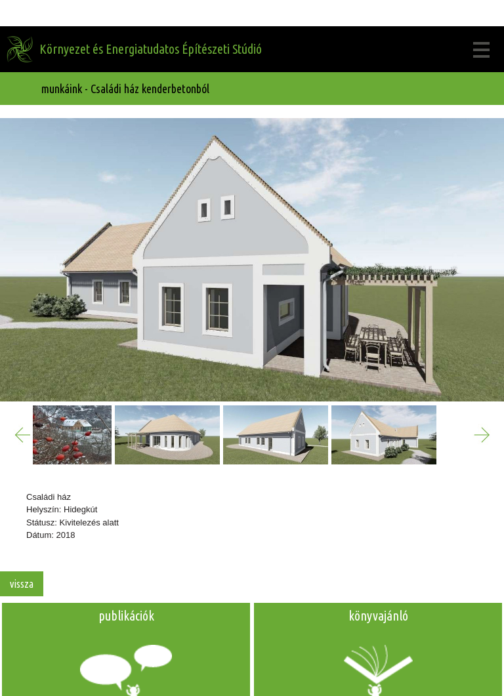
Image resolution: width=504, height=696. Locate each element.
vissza (21, 584)
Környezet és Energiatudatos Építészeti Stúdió (150, 48)
